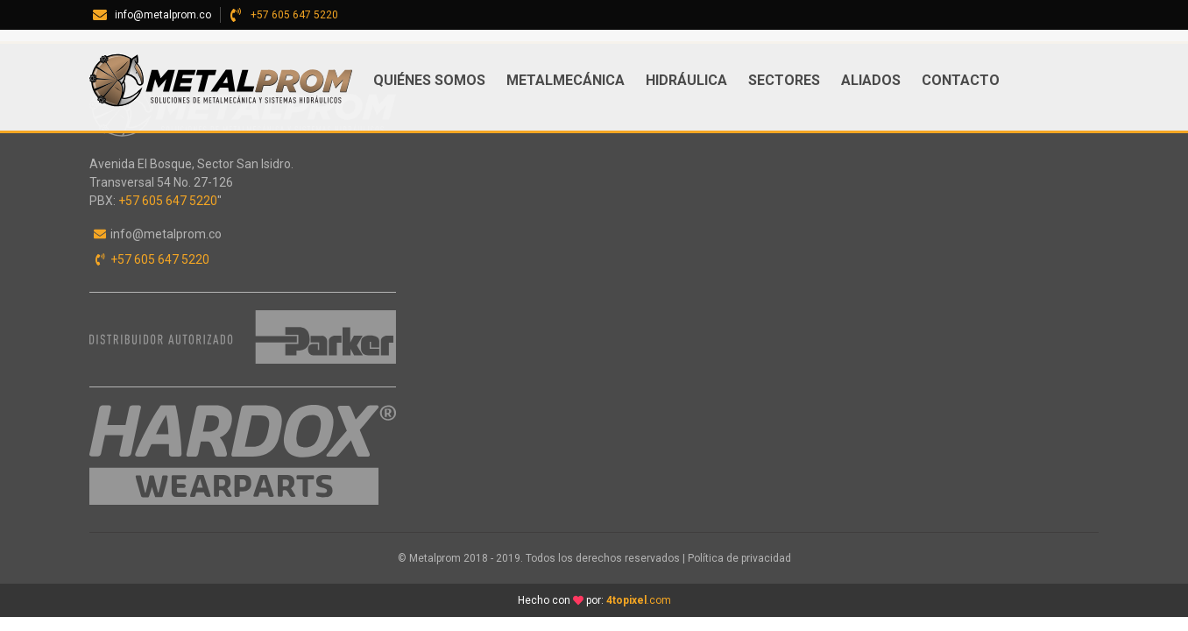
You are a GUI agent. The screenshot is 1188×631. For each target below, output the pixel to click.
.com (638, 600)
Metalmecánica (565, 80)
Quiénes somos (429, 80)
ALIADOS (871, 80)
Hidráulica (686, 80)
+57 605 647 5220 (294, 15)
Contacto (961, 80)
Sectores (784, 80)
